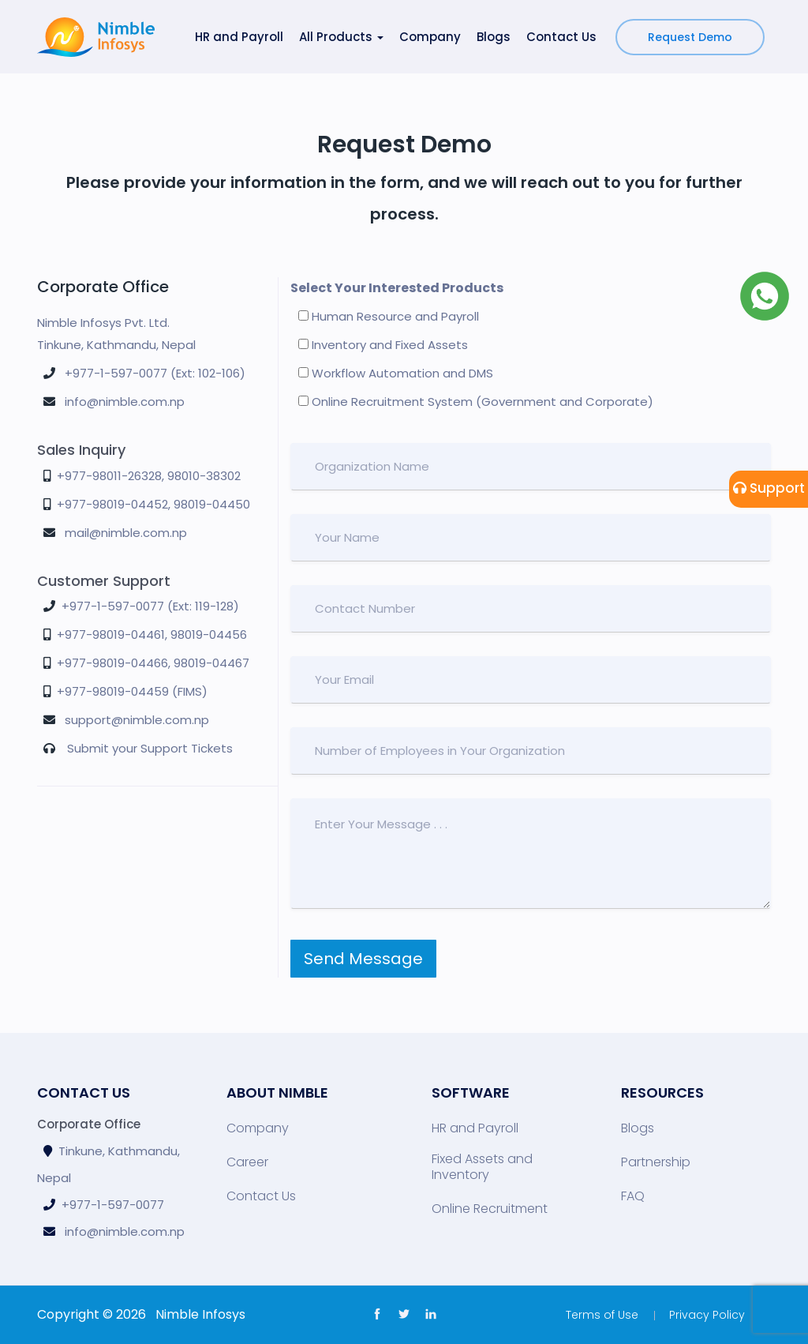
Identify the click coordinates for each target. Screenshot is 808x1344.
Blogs (494, 36)
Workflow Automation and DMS (395, 373)
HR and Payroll (239, 36)
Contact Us (561, 36)
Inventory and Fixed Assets (383, 344)
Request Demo (690, 37)
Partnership (655, 1162)
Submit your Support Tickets (150, 748)
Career (247, 1162)
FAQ (633, 1196)
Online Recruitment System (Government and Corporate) (475, 401)
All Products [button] (341, 36)
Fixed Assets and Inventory (482, 1167)
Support (769, 488)
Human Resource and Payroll (388, 316)
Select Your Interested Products (396, 288)
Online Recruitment (490, 1209)
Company (430, 36)
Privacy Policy (707, 1315)
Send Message (363, 959)
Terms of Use (602, 1315)
